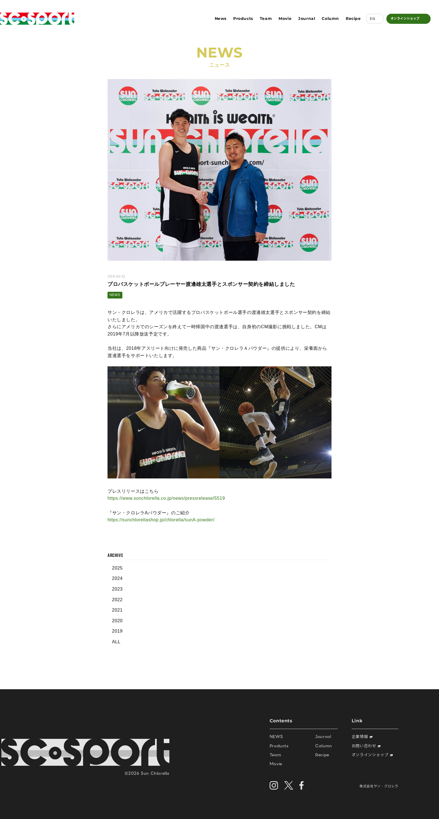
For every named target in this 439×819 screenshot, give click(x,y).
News (220, 18)
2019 (117, 631)
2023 (117, 589)
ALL (116, 641)
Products (243, 18)
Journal (306, 18)
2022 (117, 599)
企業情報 (362, 737)
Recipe (353, 18)
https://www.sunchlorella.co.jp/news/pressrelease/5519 (166, 498)
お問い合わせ (366, 746)
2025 (117, 568)
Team (266, 18)
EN (372, 18)
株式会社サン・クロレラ (378, 786)
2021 (117, 610)
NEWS (114, 295)
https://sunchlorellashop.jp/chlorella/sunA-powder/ (161, 519)
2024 (117, 578)
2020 (117, 620)
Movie (285, 18)
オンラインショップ (405, 18)
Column (330, 18)
